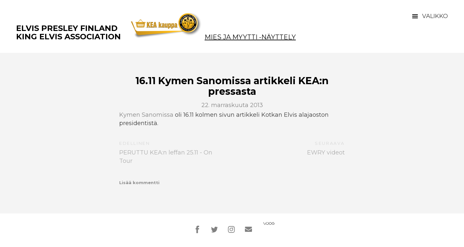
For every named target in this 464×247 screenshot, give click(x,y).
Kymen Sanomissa (146, 114)
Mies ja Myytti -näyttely (250, 37)
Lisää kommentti (139, 182)
